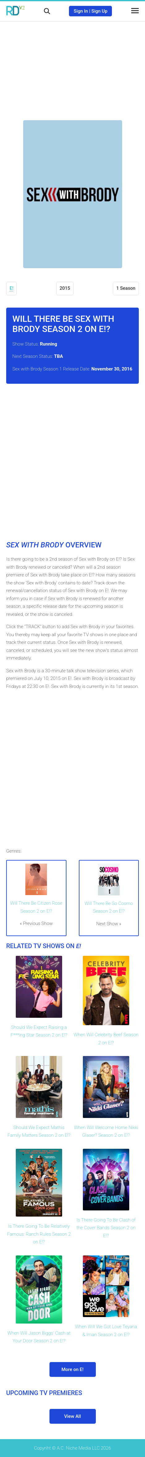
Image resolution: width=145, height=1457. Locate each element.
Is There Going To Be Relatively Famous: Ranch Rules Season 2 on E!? (39, 1234)
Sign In (81, 11)
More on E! (73, 1369)
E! (11, 288)
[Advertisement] (72, 66)
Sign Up (100, 11)
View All (72, 1416)
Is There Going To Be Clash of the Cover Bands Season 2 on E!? (105, 1227)
